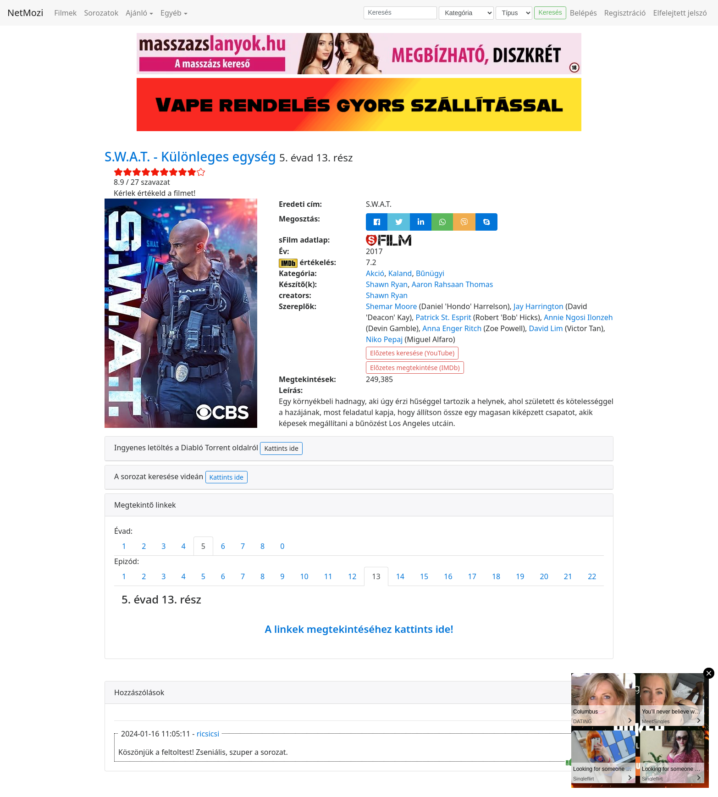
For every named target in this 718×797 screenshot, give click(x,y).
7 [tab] (243, 546)
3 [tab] (163, 546)
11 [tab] (328, 576)
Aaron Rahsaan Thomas (452, 284)
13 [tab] (376, 576)
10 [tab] (304, 576)
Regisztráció (625, 13)
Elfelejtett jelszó (680, 13)
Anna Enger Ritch (451, 328)
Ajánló (136, 13)
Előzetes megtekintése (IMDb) (415, 367)
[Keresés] (400, 12)
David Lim (546, 328)
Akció (375, 273)
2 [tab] (144, 546)
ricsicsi (208, 734)
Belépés (583, 13)
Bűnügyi (430, 273)
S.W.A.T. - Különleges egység (192, 156)
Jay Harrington (538, 306)
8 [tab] (262, 546)
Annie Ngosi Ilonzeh (578, 317)
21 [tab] (568, 576)
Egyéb (171, 13)
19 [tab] (520, 576)
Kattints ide (281, 448)
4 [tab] (183, 546)
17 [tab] (472, 576)
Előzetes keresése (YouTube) (412, 353)
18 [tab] (496, 576)
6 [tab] (223, 546)
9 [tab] (282, 576)
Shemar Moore (391, 306)
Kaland (400, 273)
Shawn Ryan (387, 284)
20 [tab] (544, 576)
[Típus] (514, 13)
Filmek (65, 13)
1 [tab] (124, 546)
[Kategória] (466, 13)
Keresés (550, 12)
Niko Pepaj (384, 339)
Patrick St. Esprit (443, 317)
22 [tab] (592, 576)
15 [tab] (424, 576)
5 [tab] (203, 546)
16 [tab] (448, 576)
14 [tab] (400, 576)
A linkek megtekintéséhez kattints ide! (359, 629)
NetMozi (25, 12)
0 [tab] (282, 546)
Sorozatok (101, 13)
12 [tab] (352, 576)
